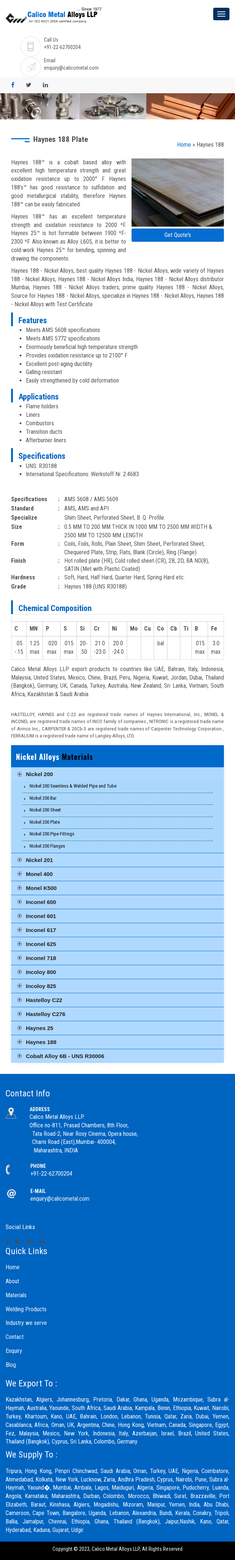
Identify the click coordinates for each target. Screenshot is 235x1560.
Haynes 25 (39, 1028)
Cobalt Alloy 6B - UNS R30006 (65, 1056)
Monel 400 (39, 874)
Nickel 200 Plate (45, 822)
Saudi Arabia (115, 1471)
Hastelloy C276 (45, 1014)
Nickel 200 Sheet (45, 810)
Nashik (187, 1521)
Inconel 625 (41, 944)
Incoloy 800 (41, 972)
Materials (16, 1295)
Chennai (57, 1521)
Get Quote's (177, 234)
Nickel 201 (39, 860)
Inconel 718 (41, 958)
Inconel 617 (41, 930)
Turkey (157, 1471)
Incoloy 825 (41, 986)
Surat (180, 1496)
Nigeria (190, 1471)
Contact (15, 1336)
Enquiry (14, 1350)
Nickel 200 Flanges (47, 846)
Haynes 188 (41, 1042)
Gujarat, (61, 1529)
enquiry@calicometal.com (71, 68)
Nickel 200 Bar (43, 798)
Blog (11, 1364)
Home (184, 144)
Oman (139, 1471)
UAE (173, 1471)
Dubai (201, 1416)
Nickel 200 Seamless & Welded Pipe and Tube (73, 786)
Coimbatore (214, 1471)
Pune (201, 1479)
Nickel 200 (39, 774)
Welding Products (26, 1309)
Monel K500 (41, 888)
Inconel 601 (41, 916)
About (12, 1281)
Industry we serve (26, 1322)
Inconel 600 (41, 902)
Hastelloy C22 (44, 1000)
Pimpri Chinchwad (76, 1471)
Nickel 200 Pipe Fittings (52, 834)
